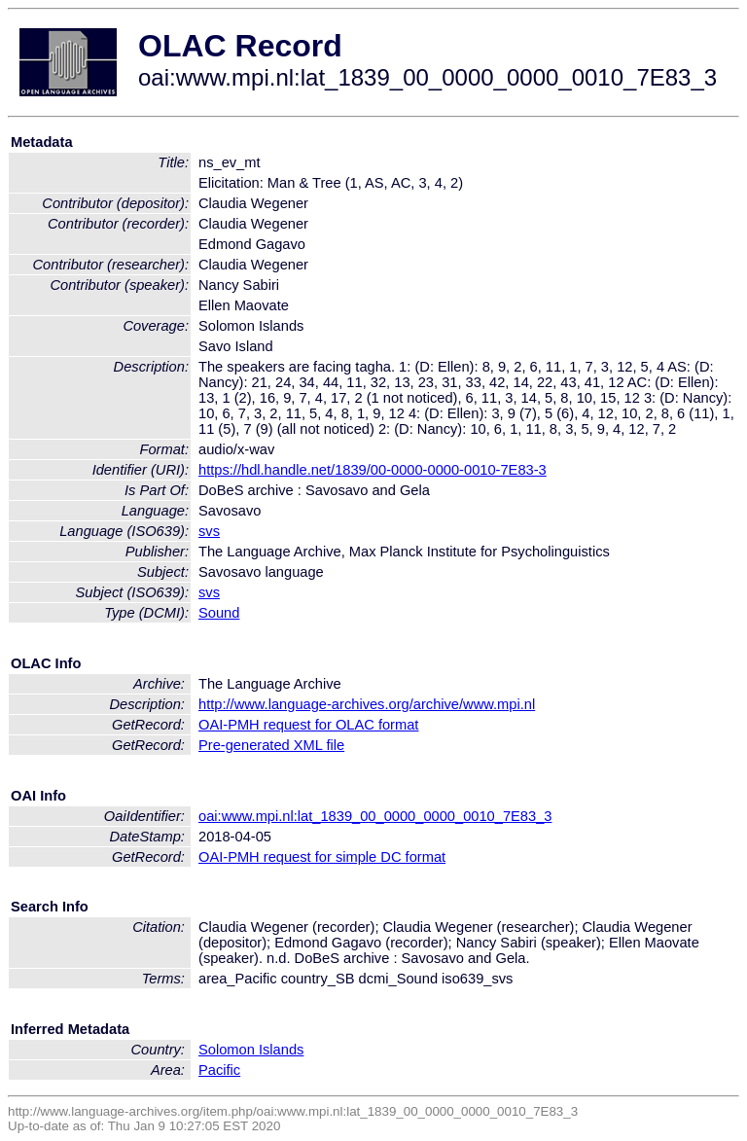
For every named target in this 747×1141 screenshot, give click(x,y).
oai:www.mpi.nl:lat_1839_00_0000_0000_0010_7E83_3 (374, 816)
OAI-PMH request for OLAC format (308, 724)
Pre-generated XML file (271, 745)
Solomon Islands (250, 1049)
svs (209, 531)
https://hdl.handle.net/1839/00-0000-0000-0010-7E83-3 (372, 470)
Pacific (219, 1070)
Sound (218, 613)
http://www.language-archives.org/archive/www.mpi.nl (366, 704)
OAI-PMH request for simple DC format (321, 857)
